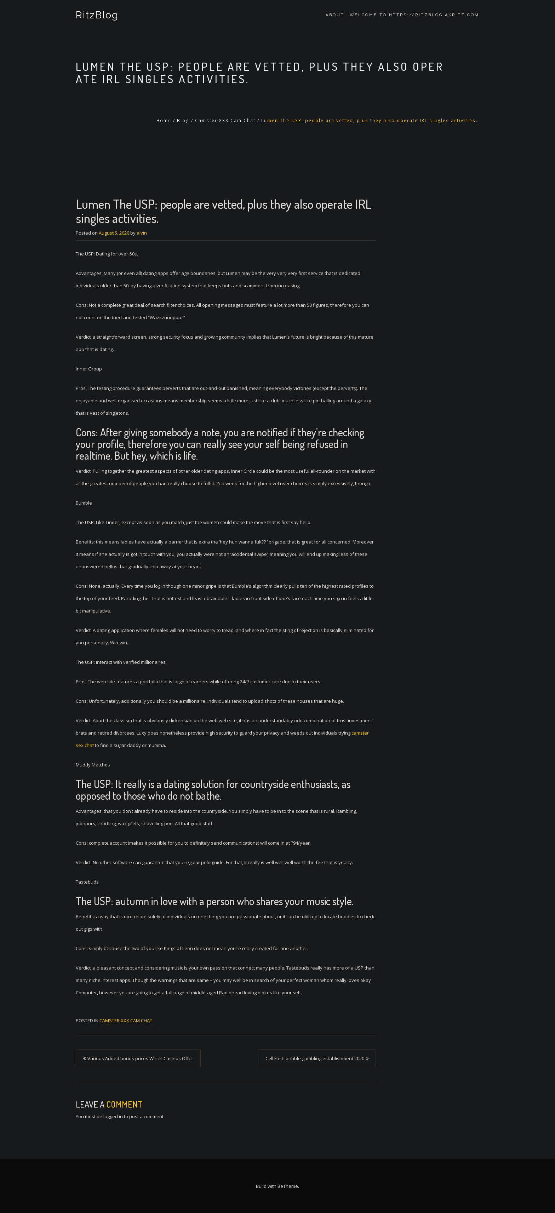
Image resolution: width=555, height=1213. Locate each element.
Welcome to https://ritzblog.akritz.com (414, 15)
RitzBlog (97, 15)
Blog (183, 120)
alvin (142, 233)
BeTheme (288, 1186)
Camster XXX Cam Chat (225, 120)
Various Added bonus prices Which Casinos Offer (140, 1058)
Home (163, 120)
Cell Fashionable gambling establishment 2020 (314, 1058)
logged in (113, 1116)
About (335, 15)
